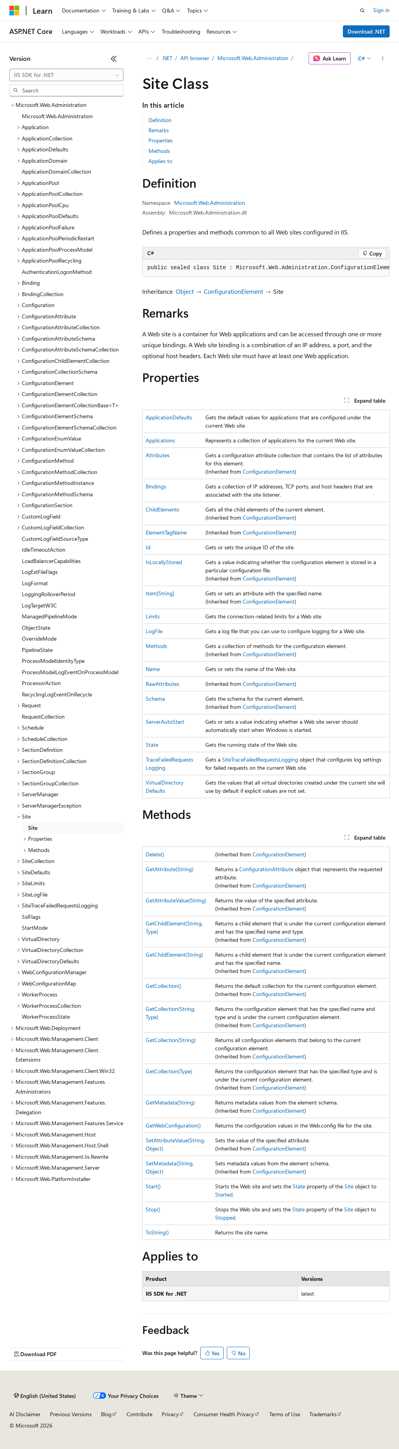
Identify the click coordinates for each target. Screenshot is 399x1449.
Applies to (160, 161)
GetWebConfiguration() (173, 1125)
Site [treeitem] (32, 827)
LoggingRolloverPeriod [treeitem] (48, 594)
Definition (159, 120)
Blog (106, 1414)
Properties (160, 140)
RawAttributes (162, 683)
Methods (159, 150)
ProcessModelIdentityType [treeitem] (53, 660)
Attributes (157, 455)
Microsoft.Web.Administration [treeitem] (57, 116)
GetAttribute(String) (169, 869)
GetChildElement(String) (174, 954)
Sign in (381, 10)
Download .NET (366, 31)
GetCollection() (163, 985)
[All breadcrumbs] (149, 58)
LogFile (154, 631)
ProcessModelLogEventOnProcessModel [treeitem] (70, 672)
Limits (153, 616)
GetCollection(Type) (169, 1071)
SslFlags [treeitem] (31, 916)
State (152, 744)
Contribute (139, 1414)
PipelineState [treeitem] (37, 649)
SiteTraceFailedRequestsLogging (260, 759)
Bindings (156, 486)
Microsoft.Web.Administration (252, 58)
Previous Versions (71, 1414)
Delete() (155, 854)
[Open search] (362, 11)
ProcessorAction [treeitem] (41, 683)
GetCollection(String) (171, 1040)
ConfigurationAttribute (266, 869)
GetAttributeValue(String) (176, 900)
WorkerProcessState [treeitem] (46, 1016)
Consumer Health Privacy (224, 1414)
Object (185, 291)
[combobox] (66, 75)
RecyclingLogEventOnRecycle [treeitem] (57, 694)
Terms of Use (284, 1414)
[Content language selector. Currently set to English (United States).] (45, 1396)
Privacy (170, 1414)
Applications (160, 440)
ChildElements (162, 509)
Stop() (153, 1209)
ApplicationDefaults (169, 417)
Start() (153, 1186)
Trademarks (323, 1414)
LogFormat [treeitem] (35, 583)
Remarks (158, 130)
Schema (155, 698)
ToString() (157, 1232)
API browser (194, 58)
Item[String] (160, 593)
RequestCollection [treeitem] (43, 716)
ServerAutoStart (165, 721)
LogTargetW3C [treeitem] (39, 605)
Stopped (225, 1217)
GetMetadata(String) (170, 1102)
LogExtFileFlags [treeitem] (40, 571)
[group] (266, 268)
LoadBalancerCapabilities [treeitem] (51, 561)
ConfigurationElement (233, 291)
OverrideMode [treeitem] (39, 638)
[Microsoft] (14, 10)
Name (153, 669)
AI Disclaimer (25, 1414)
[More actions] (383, 58)
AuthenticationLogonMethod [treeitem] (57, 271)
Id (148, 547)
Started (224, 1194)
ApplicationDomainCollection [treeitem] (56, 171)
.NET (167, 58)
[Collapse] (114, 58)
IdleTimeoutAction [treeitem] (43, 549)
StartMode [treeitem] (35, 927)
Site (348, 1186)
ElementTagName (166, 532)
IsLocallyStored (164, 562)
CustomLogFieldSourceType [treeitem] (55, 538)
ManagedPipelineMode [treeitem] (49, 616)
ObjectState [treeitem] (36, 627)
